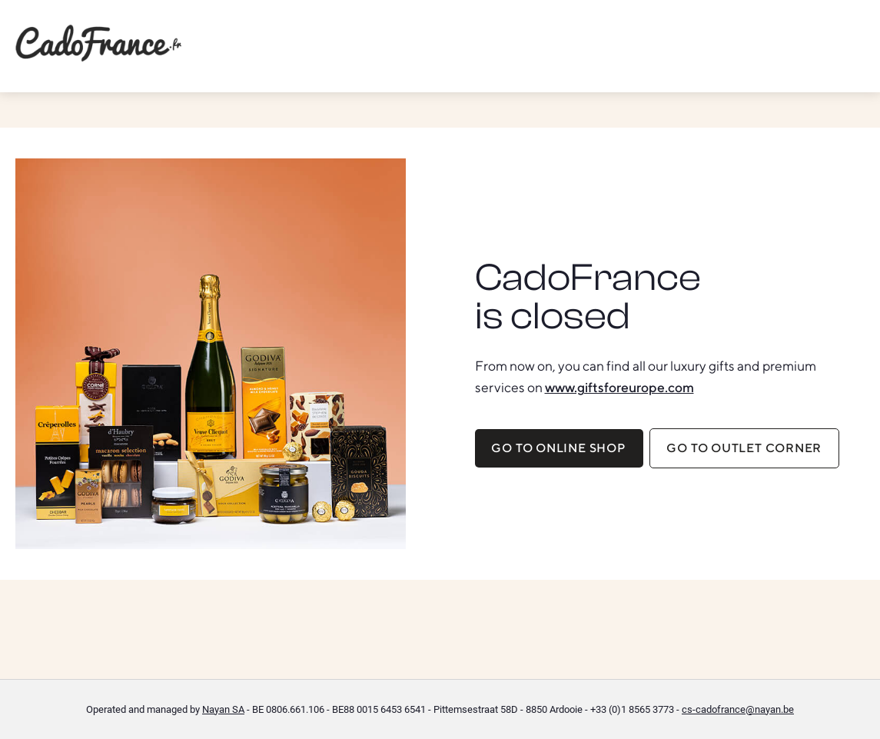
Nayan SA (223, 709)
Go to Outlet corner (744, 447)
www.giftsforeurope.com (619, 387)
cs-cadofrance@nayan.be (738, 709)
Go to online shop (558, 447)
